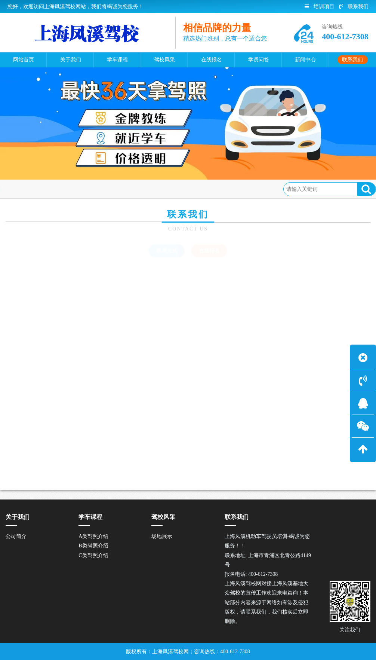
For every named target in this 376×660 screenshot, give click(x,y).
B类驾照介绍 (93, 546)
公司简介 (16, 536)
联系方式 (166, 251)
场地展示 (161, 536)
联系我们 (354, 6)
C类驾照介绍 (93, 555)
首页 (37, 189)
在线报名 (92, 189)
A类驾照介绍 (93, 536)
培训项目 (320, 6)
